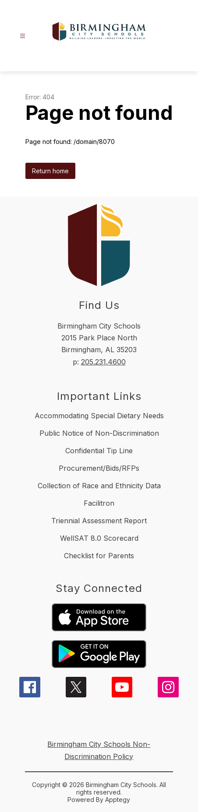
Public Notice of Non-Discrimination (99, 433)
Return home (50, 171)
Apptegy (117, 799)
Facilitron (99, 503)
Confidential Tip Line (99, 450)
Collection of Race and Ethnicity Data (99, 485)
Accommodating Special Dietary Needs (99, 415)
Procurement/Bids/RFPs (99, 468)
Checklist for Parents (99, 555)
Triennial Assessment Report (99, 520)
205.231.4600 (103, 361)
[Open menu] (23, 36)
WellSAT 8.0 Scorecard (99, 538)
